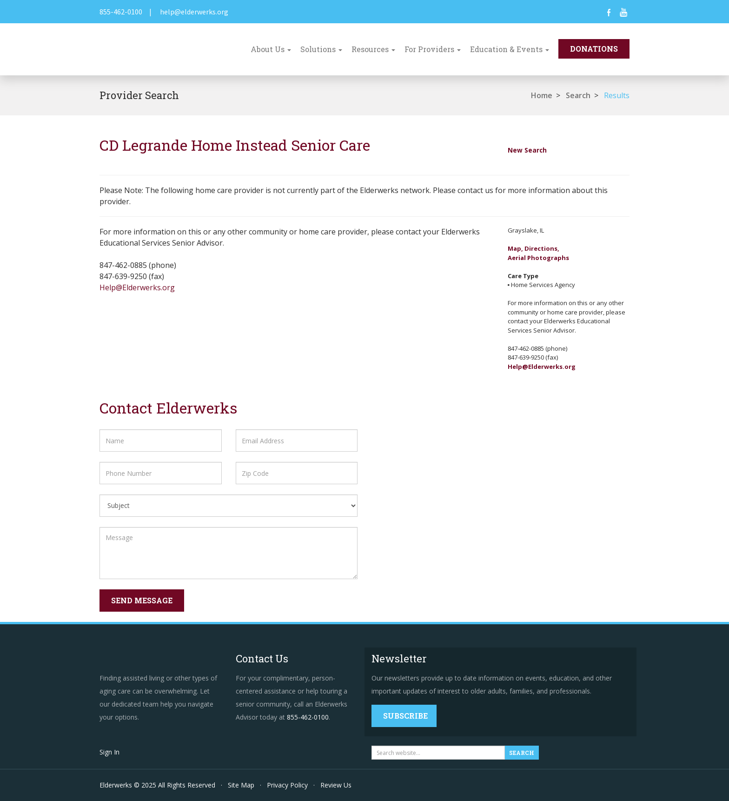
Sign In (109, 752)
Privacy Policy (287, 785)
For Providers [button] (432, 49)
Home (541, 95)
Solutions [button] (321, 49)
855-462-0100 (120, 11)
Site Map (241, 785)
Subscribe (405, 716)
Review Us (335, 785)
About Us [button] (271, 49)
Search (578, 95)
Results (617, 95)
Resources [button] (373, 49)
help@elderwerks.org (194, 11)
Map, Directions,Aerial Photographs (538, 253)
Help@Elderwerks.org (137, 287)
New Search (527, 150)
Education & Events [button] (509, 49)
